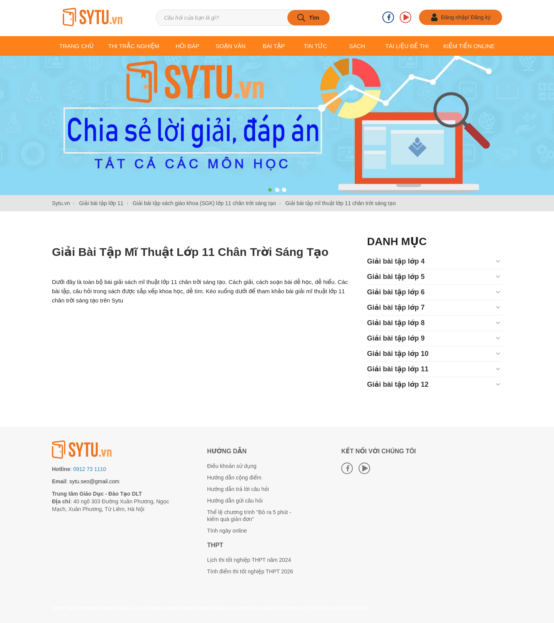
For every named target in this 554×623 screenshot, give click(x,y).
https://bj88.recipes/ (75, 608)
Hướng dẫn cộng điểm (234, 477)
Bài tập (274, 46)
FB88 (359, 608)
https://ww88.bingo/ (173, 608)
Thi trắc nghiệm (133, 46)
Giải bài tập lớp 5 (396, 277)
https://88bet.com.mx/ (223, 608)
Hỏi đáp (187, 46)
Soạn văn (231, 46)
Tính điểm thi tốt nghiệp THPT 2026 (250, 571)
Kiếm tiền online (469, 46)
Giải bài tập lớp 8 (396, 323)
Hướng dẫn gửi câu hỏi (235, 501)
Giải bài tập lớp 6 (396, 292)
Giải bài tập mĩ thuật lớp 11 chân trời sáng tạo (190, 252)
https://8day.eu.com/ (124, 608)
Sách (357, 46)
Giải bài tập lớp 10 (398, 353)
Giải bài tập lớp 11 (398, 369)
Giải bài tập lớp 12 (398, 384)
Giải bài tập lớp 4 (396, 261)
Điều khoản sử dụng (231, 466)
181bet (314, 608)
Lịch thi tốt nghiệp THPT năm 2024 (249, 560)
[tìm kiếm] (308, 17)
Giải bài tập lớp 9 (396, 338)
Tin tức (315, 46)
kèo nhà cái (338, 608)
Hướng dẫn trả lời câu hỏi (238, 489)
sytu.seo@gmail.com (94, 481)
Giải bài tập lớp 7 (396, 307)
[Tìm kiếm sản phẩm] (242, 17)
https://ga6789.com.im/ (277, 608)
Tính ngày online (227, 531)
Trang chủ (76, 46)
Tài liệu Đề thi (407, 46)
